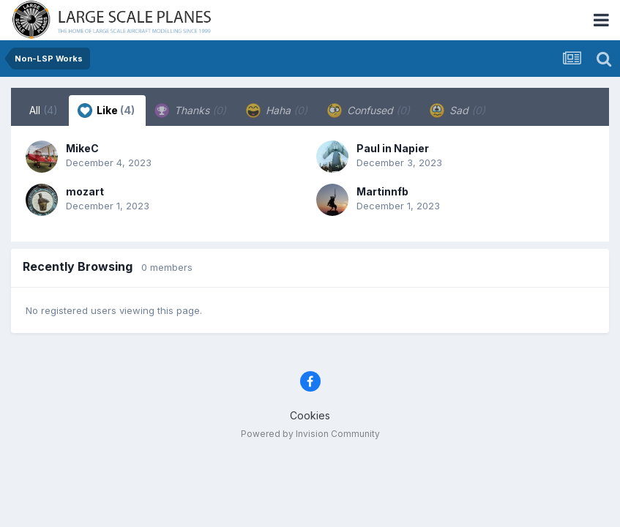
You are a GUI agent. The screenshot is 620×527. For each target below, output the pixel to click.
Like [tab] (106, 110)
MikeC (82, 148)
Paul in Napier (392, 148)
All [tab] (43, 110)
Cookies (310, 415)
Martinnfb (382, 191)
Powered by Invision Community (310, 433)
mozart (85, 191)
